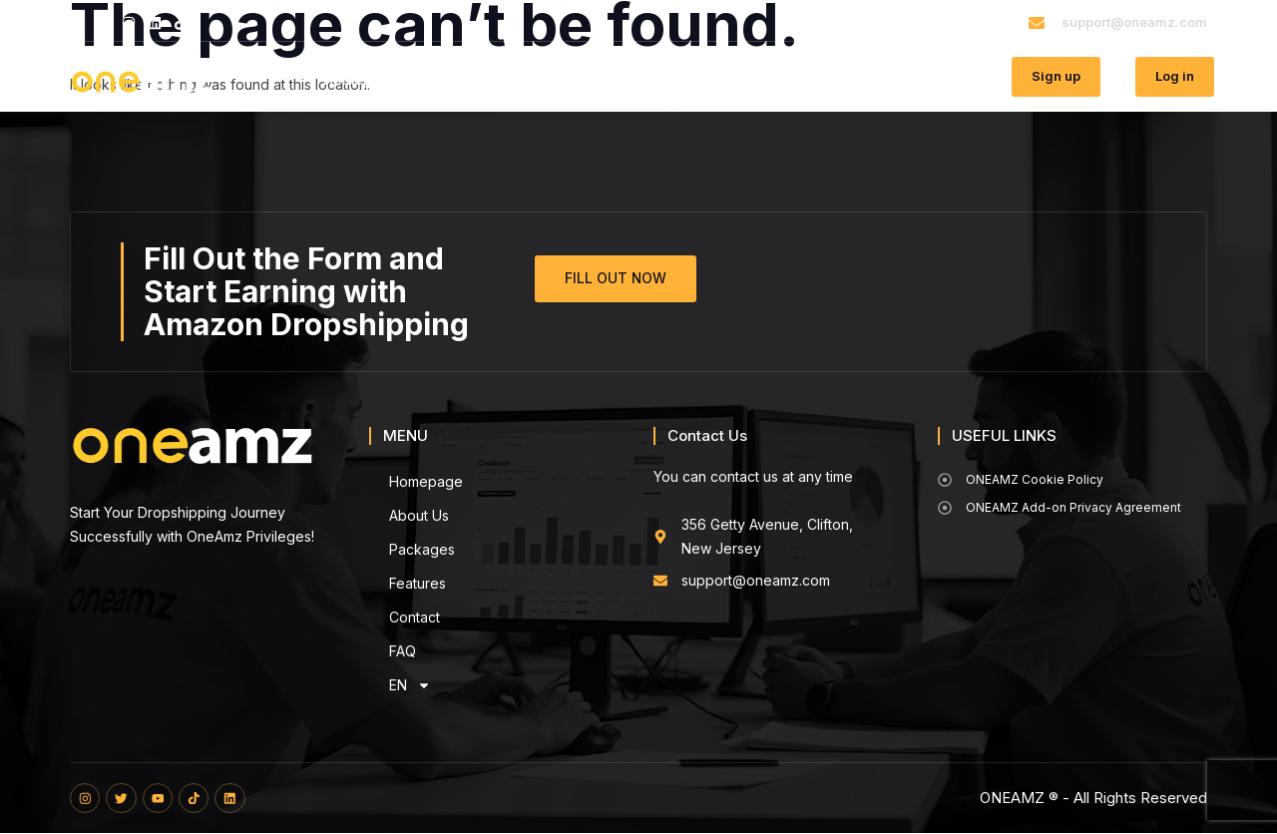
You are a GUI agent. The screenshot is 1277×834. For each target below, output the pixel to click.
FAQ (859, 80)
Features (680, 80)
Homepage (361, 80)
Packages (576, 80)
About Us (470, 80)
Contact (778, 80)
